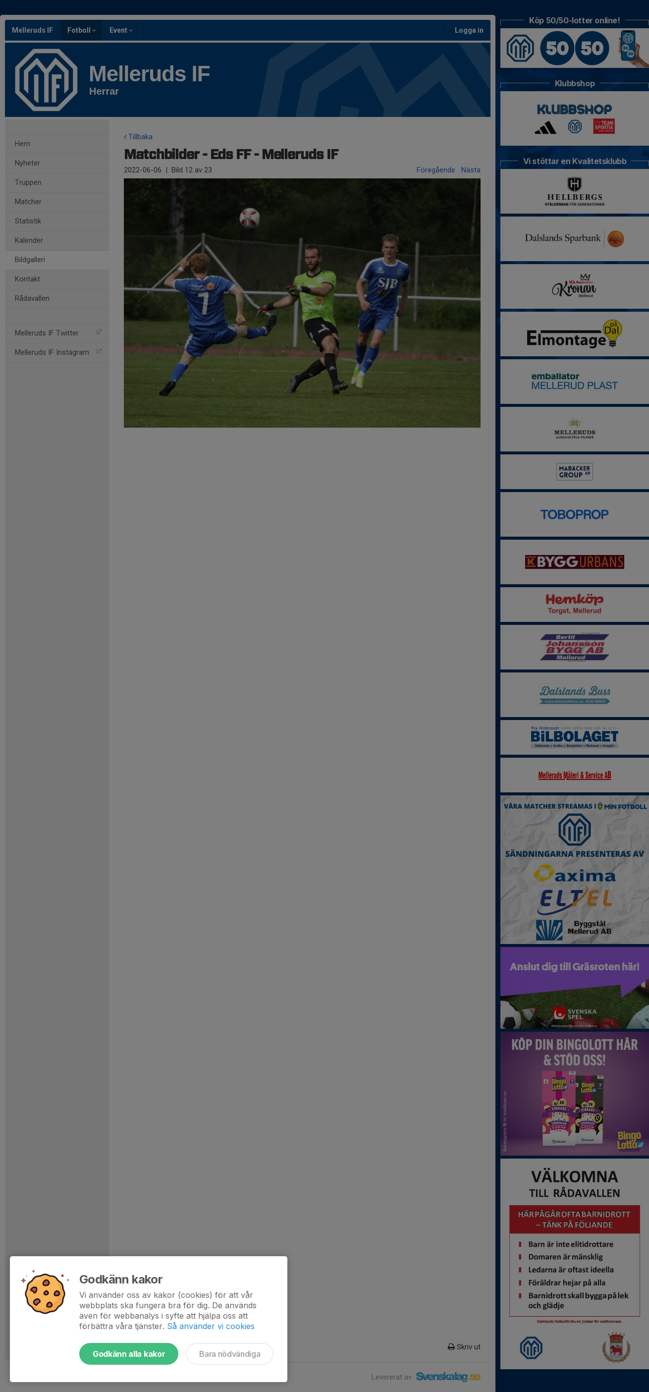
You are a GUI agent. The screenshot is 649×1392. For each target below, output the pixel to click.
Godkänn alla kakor (129, 1354)
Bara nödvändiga (229, 1354)
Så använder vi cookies (211, 1326)
